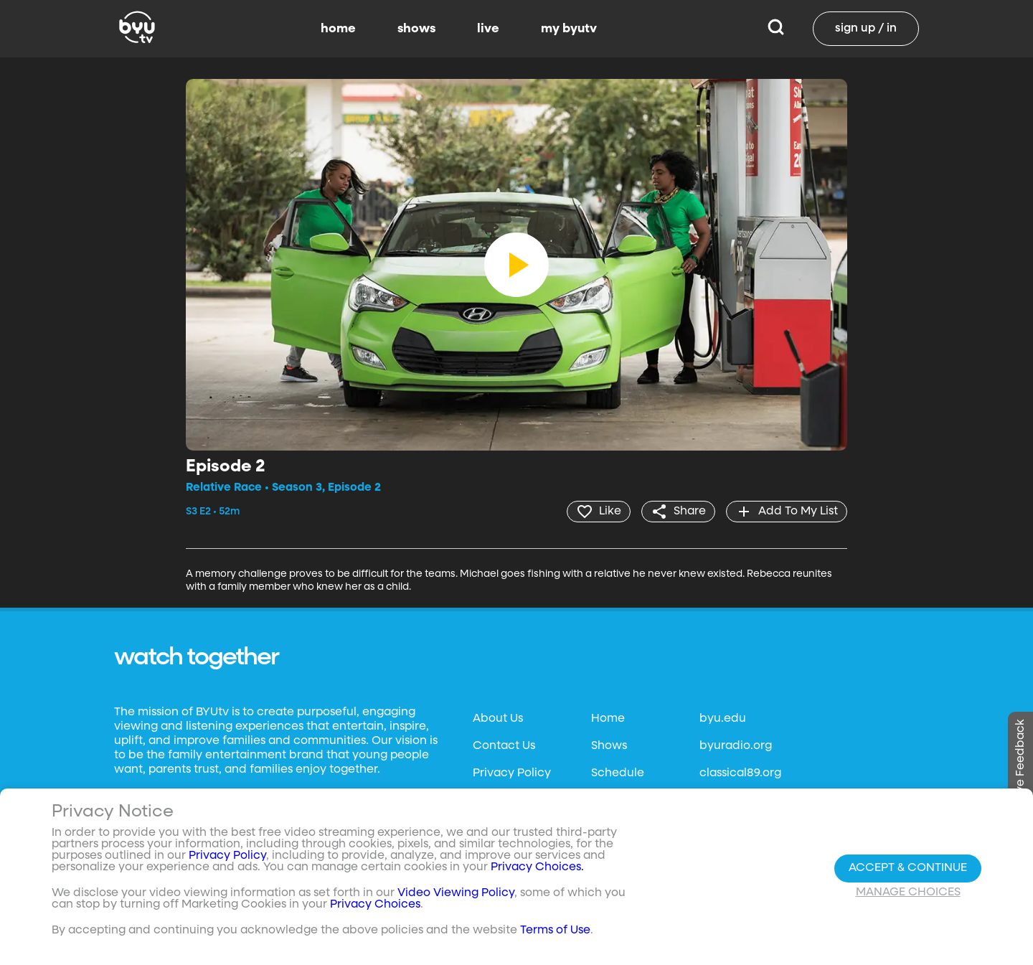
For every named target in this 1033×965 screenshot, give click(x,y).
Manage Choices (908, 892)
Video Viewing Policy (455, 894)
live (488, 28)
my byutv (569, 28)
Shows (609, 746)
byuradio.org (735, 746)
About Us (498, 719)
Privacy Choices (375, 905)
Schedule (617, 773)
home (338, 28)
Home (608, 719)
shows (416, 28)
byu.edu (722, 719)
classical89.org (740, 773)
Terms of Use (555, 931)
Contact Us (504, 746)
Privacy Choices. (537, 868)
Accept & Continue (908, 868)
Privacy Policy (512, 773)
